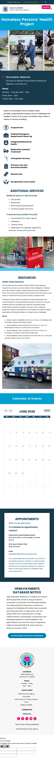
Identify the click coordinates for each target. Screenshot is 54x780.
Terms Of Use (19, 724)
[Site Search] (45, 2)
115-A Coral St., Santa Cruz (18, 77)
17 (29, 446)
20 (49, 446)
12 (42, 433)
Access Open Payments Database (27, 635)
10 (29, 433)
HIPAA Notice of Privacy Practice (26, 699)
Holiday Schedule (26, 705)
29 (16, 473)
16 (22, 446)
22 (16, 460)
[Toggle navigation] (50, 9)
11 (36, 433)
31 (9, 419)
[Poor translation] (6, 746)
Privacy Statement (32, 724)
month (47, 410)
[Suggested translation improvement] (26, 749)
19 (42, 446)
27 (49, 460)
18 (36, 446)
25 (36, 460)
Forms (26, 702)
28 (9, 473)
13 (49, 433)
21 (9, 460)
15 (16, 446)
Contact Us (27, 709)
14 (9, 446)
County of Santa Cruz (13, 2)
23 (22, 460)
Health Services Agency (31, 2)
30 (22, 473)
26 (42, 460)
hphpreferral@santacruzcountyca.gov (23, 554)
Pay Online (26, 697)
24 (29, 460)
